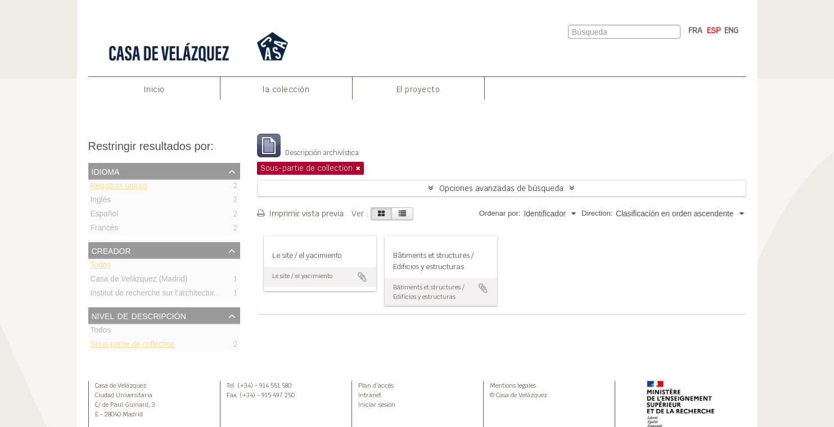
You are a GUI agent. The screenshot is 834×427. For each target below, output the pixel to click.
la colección (286, 89)
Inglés (101, 201)
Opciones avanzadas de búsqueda (501, 188)
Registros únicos (119, 187)
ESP (714, 30)
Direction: (596, 213)
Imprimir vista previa (300, 213)
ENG (731, 30)
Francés (105, 229)
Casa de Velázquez (120, 385)
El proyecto (418, 89)
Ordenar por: (500, 213)
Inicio (154, 89)
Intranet (369, 395)
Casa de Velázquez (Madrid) (139, 280)
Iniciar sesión (376, 404)
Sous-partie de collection (133, 346)
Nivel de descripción (139, 315)
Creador (111, 250)
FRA (695, 30)
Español (105, 215)
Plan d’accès (376, 385)
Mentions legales (513, 385)
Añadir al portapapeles (362, 277)
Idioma (106, 171)
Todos (101, 266)
